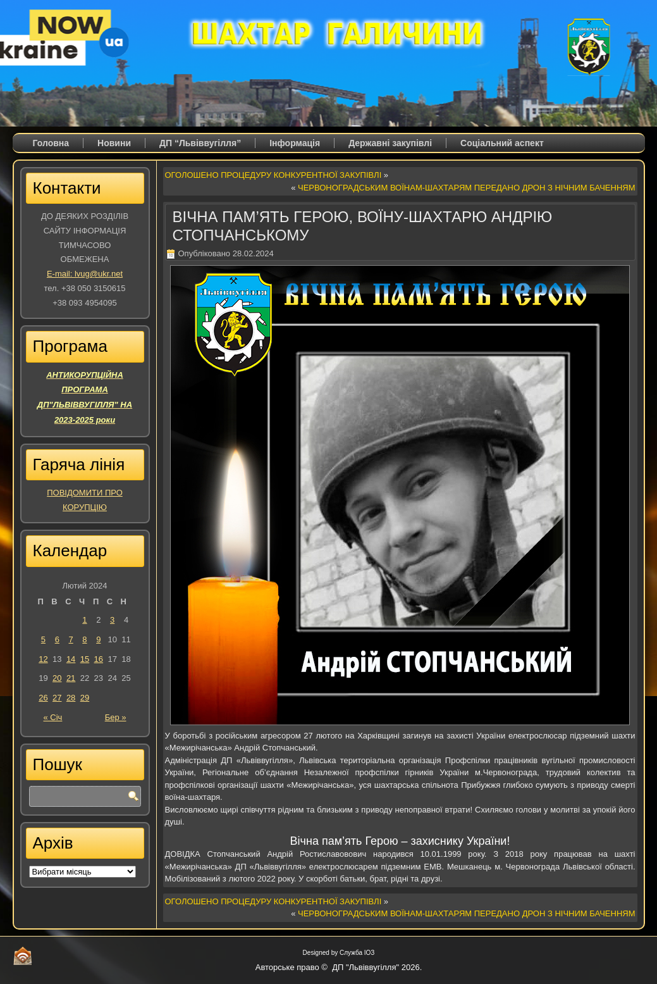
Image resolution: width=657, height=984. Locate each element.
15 (84, 659)
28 (70, 697)
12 (43, 659)
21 (70, 678)
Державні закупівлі (390, 143)
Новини (114, 143)
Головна (51, 143)
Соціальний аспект (502, 143)
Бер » (115, 717)
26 (43, 697)
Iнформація (294, 143)
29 (84, 697)
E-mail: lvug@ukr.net (85, 273)
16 (98, 659)
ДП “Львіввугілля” (200, 143)
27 (56, 697)
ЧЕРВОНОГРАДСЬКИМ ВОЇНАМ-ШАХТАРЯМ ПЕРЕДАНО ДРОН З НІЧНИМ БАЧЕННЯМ (467, 187)
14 (70, 659)
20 (56, 678)
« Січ (53, 717)
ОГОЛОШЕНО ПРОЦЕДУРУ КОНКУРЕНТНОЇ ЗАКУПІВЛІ (273, 175)
